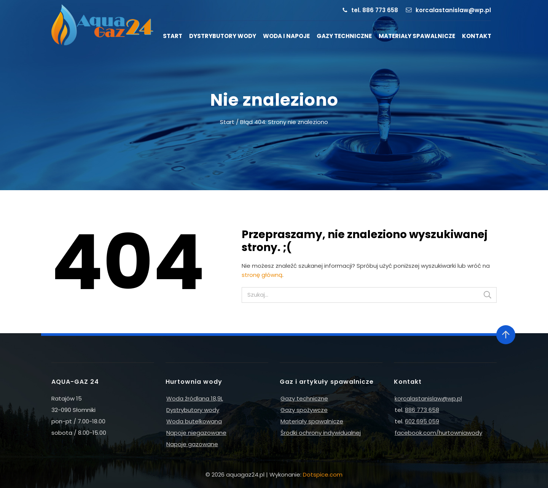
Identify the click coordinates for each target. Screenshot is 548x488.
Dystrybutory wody (222, 36)
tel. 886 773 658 (374, 10)
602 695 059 (422, 421)
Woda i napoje (286, 36)
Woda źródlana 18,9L (194, 398)
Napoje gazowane (192, 444)
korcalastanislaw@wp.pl (453, 10)
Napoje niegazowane (196, 433)
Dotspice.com (322, 474)
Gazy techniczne (344, 36)
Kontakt (476, 36)
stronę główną (262, 275)
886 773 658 (422, 410)
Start (172, 36)
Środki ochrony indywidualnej (320, 433)
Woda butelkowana (194, 421)
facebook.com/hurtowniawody (438, 433)
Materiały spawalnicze (417, 36)
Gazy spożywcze (304, 410)
